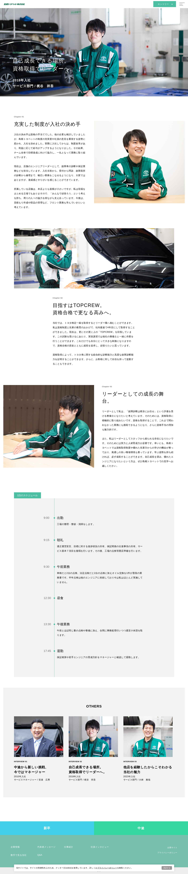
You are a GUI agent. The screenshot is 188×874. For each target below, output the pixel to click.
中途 (141, 828)
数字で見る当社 (19, 855)
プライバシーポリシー (107, 868)
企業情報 (15, 847)
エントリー (165, 4)
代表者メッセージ (46, 847)
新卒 (47, 828)
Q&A (39, 855)
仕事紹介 (68, 847)
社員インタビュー (100, 847)
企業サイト (172, 847)
